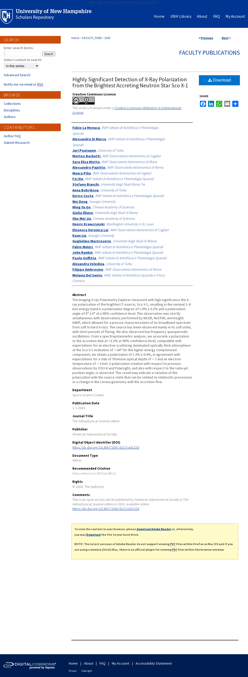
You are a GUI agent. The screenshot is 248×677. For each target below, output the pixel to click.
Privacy (73, 670)
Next (225, 38)
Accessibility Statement (154, 663)
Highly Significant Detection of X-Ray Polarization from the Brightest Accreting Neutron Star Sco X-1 (130, 82)
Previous (207, 38)
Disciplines (12, 110)
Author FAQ (12, 136)
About (88, 663)
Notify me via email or (23, 84)
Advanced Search (17, 75)
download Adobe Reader (153, 529)
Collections (12, 103)
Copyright (86, 670)
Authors (10, 116)
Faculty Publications (209, 52)
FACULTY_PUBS (92, 38)
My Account (120, 663)
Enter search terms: (19, 48)
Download (219, 80)
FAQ (102, 663)
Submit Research (17, 142)
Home (75, 38)
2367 (108, 38)
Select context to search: (23, 59)
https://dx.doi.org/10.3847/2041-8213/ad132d (105, 447)
